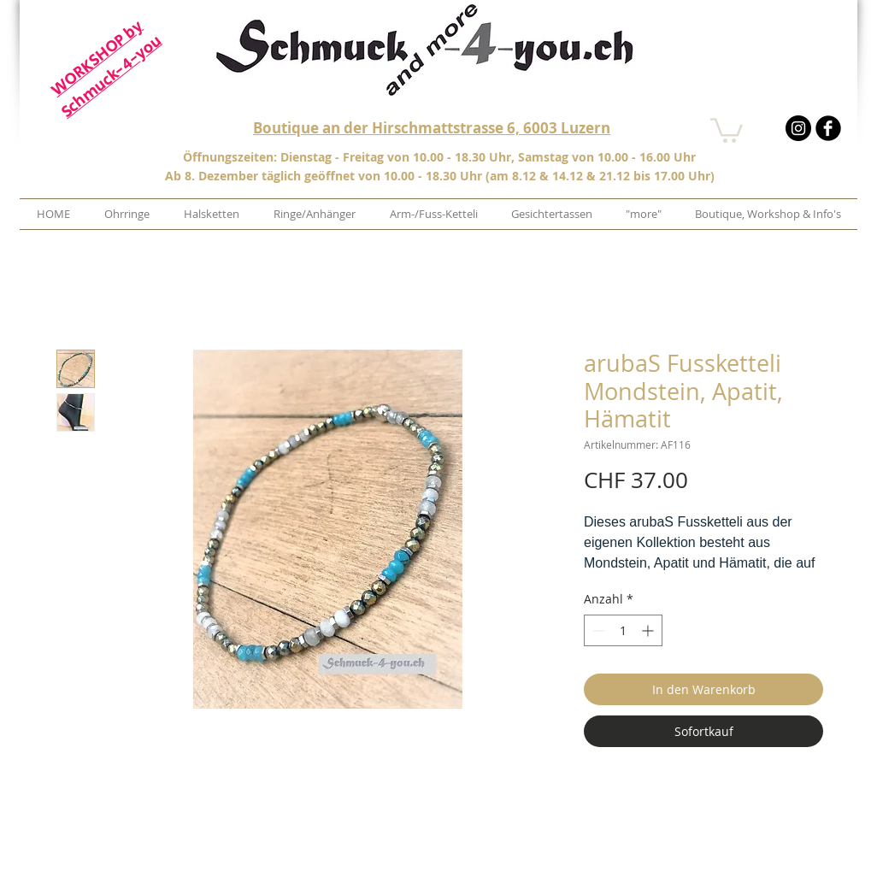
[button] (726, 129)
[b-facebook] (828, 128)
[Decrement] (597, 630)
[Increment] (649, 630)
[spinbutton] (623, 630)
